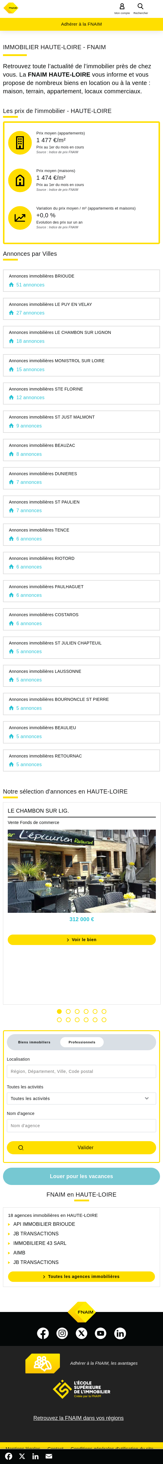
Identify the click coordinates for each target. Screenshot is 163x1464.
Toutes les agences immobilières (83, 1276)
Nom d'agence (21, 1113)
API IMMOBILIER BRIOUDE (44, 1224)
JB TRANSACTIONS (36, 1233)
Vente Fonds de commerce (33, 822)
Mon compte (122, 13)
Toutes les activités (25, 1087)
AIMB (19, 1252)
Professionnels (82, 1042)
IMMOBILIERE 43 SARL (39, 1243)
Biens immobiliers (34, 1042)
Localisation (18, 1059)
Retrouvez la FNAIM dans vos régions (78, 1418)
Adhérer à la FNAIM (81, 24)
